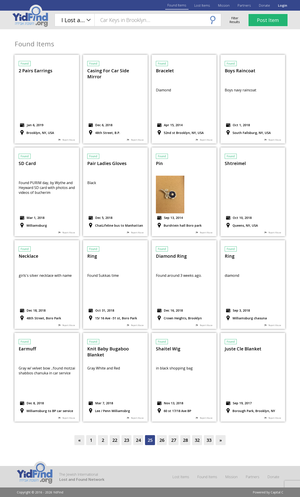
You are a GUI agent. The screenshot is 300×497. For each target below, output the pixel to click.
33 (209, 440)
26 (161, 440)
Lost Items (202, 5)
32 (197, 440)
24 (138, 440)
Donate (264, 5)
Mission (224, 5)
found (25, 63)
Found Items (176, 5)
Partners (244, 5)
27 (173, 440)
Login (282, 5)
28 (185, 440)
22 (114, 440)
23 (126, 440)
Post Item (268, 20)
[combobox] (157, 20)
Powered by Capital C (268, 492)
